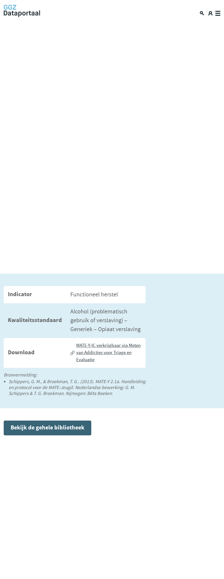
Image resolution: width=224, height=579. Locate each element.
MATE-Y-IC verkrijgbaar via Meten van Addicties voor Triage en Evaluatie (108, 352)
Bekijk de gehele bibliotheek (47, 428)
